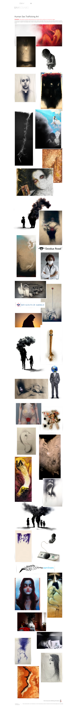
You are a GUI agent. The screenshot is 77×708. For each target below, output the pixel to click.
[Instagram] (31, 4)
